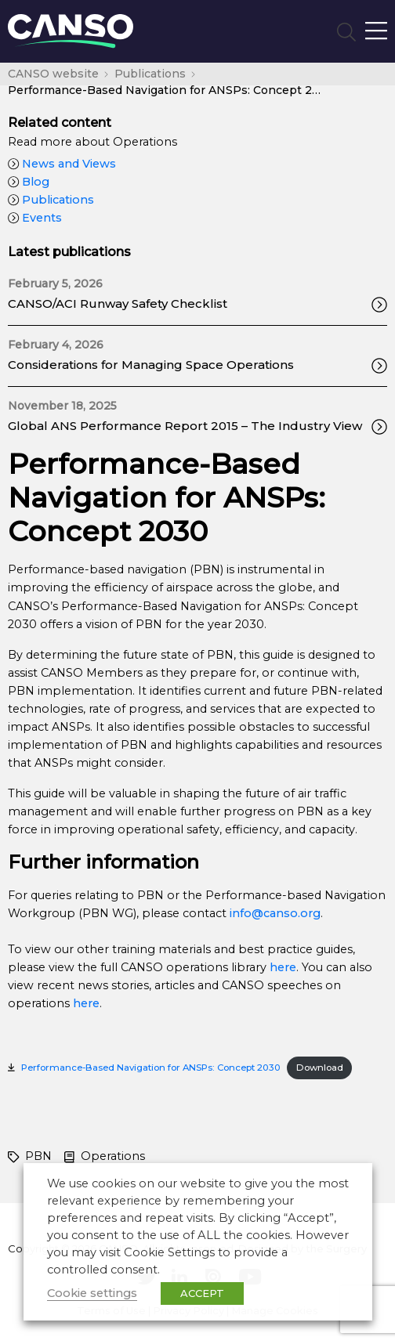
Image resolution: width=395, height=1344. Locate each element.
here (283, 967)
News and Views (62, 164)
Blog (28, 182)
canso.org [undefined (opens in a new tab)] (292, 913)
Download (319, 1067)
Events (35, 218)
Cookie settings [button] (92, 1293)
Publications (51, 200)
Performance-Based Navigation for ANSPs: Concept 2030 (151, 1067)
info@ (246, 913)
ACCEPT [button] (202, 1293)
